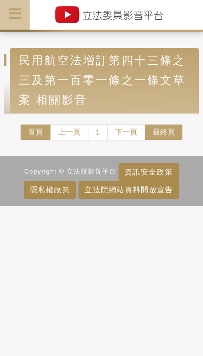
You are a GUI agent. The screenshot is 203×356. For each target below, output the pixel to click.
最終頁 (164, 132)
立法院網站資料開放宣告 (128, 189)
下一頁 (126, 132)
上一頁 (69, 132)
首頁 (35, 132)
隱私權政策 (50, 189)
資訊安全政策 (148, 172)
